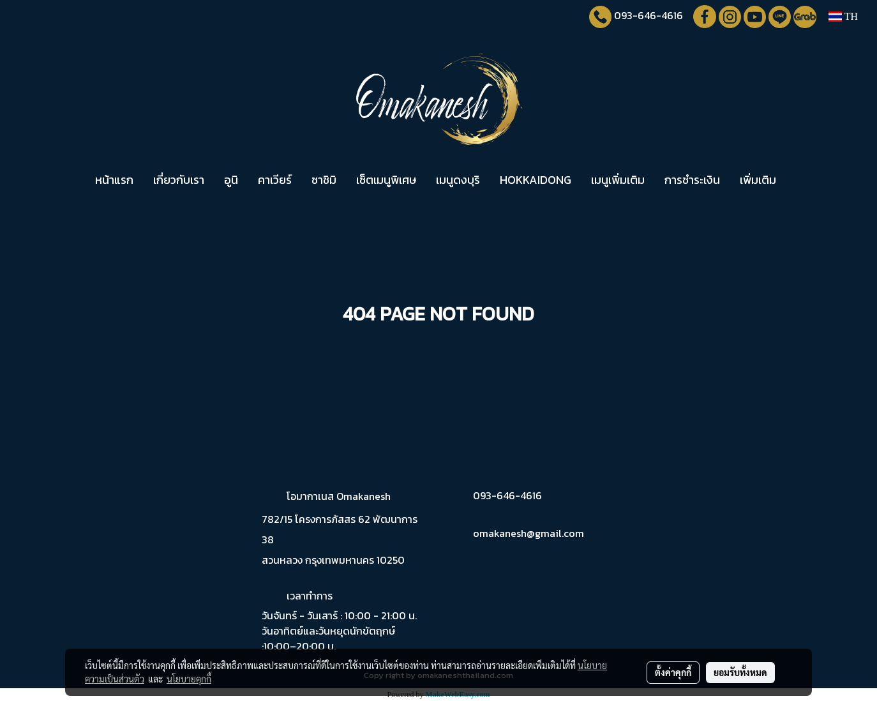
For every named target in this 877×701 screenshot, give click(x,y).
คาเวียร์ (275, 179)
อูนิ (231, 179)
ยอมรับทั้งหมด (740, 672)
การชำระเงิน (692, 179)
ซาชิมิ (323, 179)
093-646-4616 (648, 15)
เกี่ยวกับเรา (178, 179)
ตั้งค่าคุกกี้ (673, 672)
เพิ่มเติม (758, 179)
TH (843, 16)
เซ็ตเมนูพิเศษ (386, 179)
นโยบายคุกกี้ (189, 678)
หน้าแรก (114, 179)
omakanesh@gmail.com (528, 533)
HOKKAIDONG (535, 179)
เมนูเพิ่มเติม (618, 179)
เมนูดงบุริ (458, 179)
